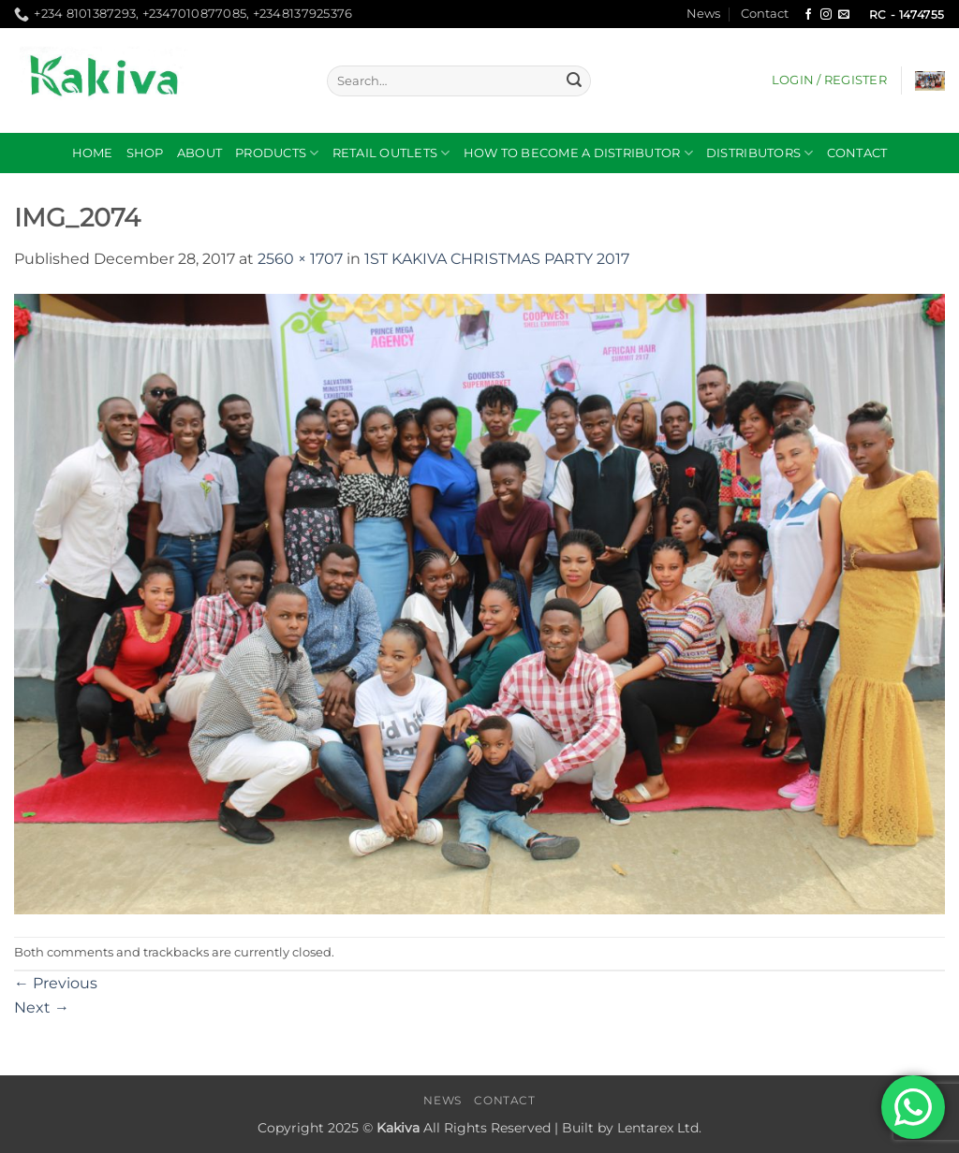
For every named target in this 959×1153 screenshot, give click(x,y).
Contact (765, 14)
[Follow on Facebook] (808, 15)
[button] (829, 80)
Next (41, 1007)
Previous (55, 983)
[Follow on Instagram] (826, 15)
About (199, 153)
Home (92, 153)
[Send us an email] (843, 15)
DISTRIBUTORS (760, 153)
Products (277, 153)
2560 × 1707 (300, 259)
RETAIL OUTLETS (391, 153)
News (703, 14)
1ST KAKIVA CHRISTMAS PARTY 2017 (496, 259)
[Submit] (574, 81)
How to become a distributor (578, 153)
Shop (145, 153)
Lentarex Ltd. (659, 1127)
